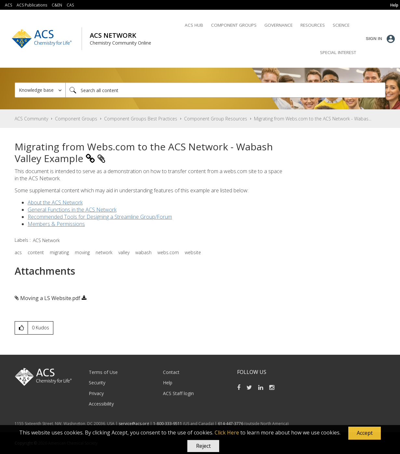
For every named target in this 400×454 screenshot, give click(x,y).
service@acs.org (134, 423)
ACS (8, 5)
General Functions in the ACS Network (72, 209)
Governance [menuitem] (278, 25)
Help (167, 382)
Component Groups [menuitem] (234, 25)
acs (18, 252)
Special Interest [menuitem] (338, 52)
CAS (70, 5)
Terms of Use (103, 372)
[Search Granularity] (40, 90)
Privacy (96, 393)
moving (82, 252)
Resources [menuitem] (312, 25)
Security (97, 382)
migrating (59, 252)
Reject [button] (203, 445)
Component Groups (76, 119)
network (104, 252)
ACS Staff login (178, 393)
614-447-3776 (231, 423)
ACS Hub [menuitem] (194, 25)
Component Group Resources (215, 119)
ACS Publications (32, 5)
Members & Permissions (56, 223)
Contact (171, 372)
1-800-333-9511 (167, 423)
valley (123, 252)
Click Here (227, 432)
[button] (364, 433)
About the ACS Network (55, 202)
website (193, 252)
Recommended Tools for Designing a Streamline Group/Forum (100, 216)
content (36, 252)
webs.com (168, 252)
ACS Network (46, 240)
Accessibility (101, 404)
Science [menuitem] (341, 25)
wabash (143, 252)
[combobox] (225, 90)
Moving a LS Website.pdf (50, 298)
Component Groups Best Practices (140, 119)
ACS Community (31, 119)
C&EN (57, 5)
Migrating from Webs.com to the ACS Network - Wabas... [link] (312, 119)
